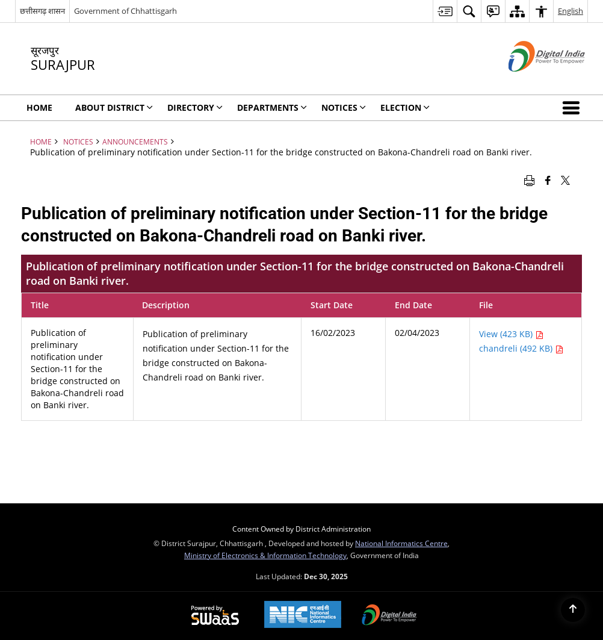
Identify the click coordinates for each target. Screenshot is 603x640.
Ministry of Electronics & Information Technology (265, 555)
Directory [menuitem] (195, 107)
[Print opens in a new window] (529, 179)
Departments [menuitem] (272, 107)
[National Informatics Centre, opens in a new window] (302, 615)
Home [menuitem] (39, 107)
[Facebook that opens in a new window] (547, 179)
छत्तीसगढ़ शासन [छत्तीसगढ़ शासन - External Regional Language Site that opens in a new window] (42, 10)
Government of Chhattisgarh (125, 10)
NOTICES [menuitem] (343, 107)
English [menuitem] (570, 10)
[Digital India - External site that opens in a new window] (531, 81)
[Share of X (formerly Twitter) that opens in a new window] (565, 179)
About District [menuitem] (114, 107)
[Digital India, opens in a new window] (389, 615)
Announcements (135, 141)
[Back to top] (573, 610)
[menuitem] (445, 11)
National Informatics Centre (401, 543)
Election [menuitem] (405, 107)
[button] (573, 107)
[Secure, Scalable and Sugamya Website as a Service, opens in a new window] (215, 615)
